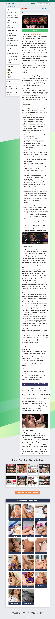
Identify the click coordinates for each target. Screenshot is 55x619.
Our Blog (32, 3)
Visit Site (34, 30)
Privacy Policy (18, 612)
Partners (32, 612)
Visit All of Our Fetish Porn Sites (27, 492)
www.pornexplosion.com (28, 613)
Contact (41, 612)
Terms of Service (25, 612)
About (36, 612)
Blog (13, 612)
